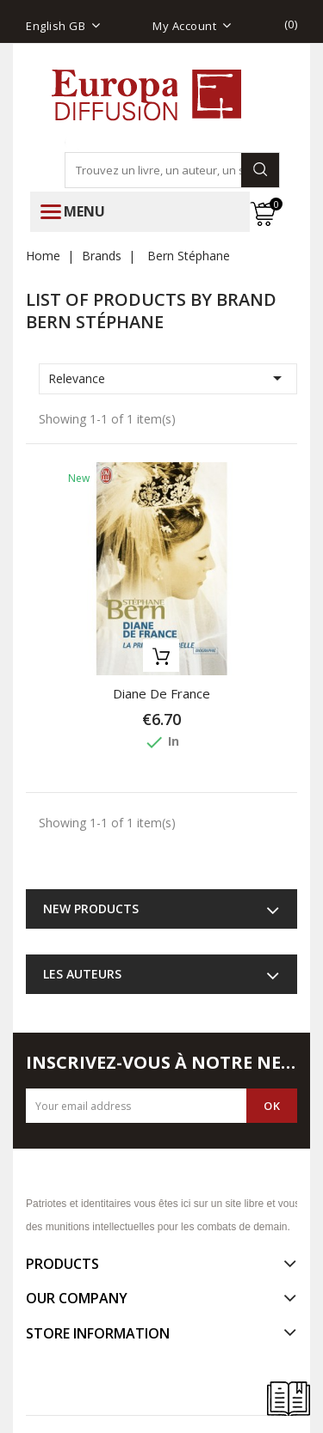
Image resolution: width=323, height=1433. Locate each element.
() (291, 24)
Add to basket (161, 655)
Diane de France (161, 693)
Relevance (168, 378)
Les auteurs (82, 974)
